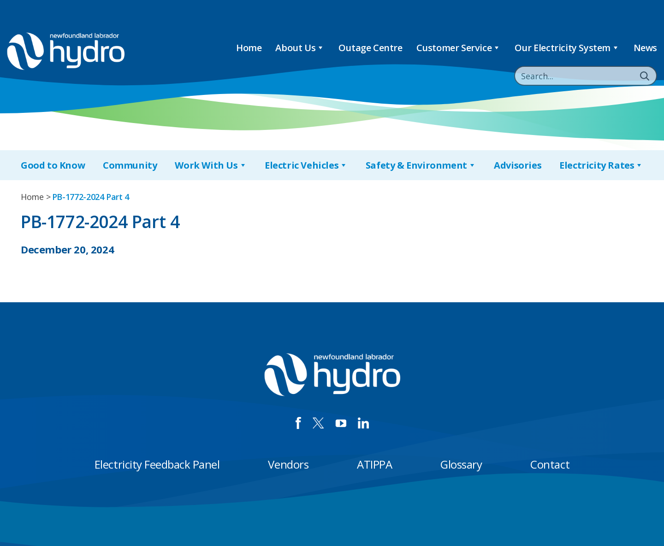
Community (130, 165)
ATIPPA (374, 464)
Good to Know (53, 165)
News (645, 47)
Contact (549, 464)
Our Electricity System (567, 48)
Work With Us (211, 165)
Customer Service (458, 48)
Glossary (461, 464)
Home (248, 47)
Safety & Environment (421, 165)
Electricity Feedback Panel (157, 464)
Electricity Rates (601, 165)
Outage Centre (370, 47)
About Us (299, 48)
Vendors (288, 464)
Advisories (517, 165)
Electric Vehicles (306, 165)
